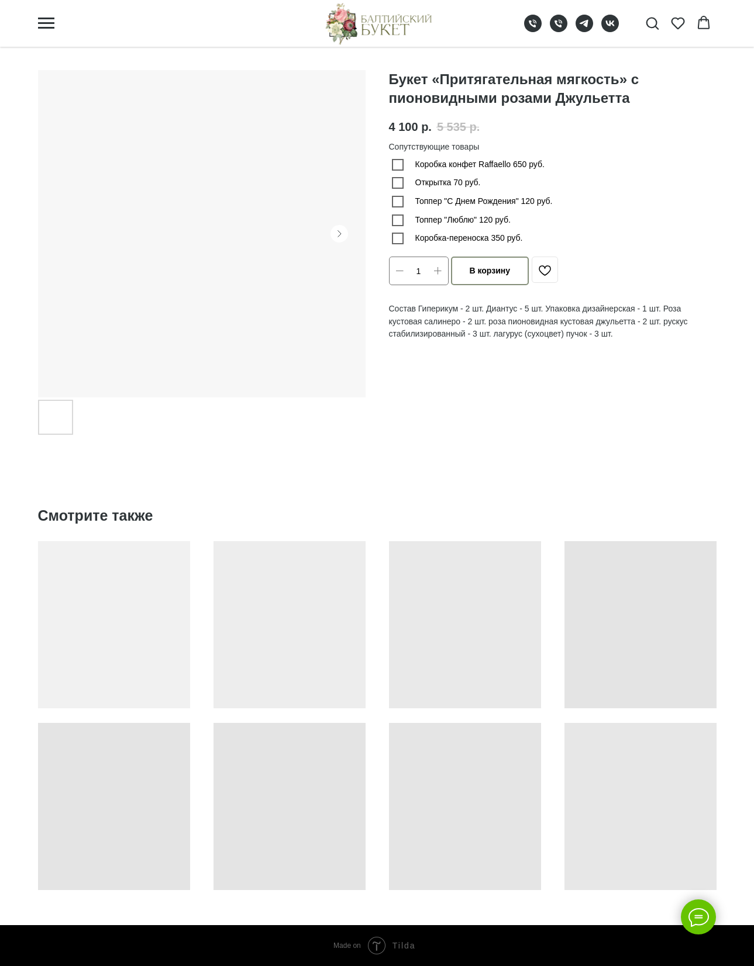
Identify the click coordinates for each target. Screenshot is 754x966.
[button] (652, 23)
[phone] (533, 29)
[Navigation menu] (46, 23)
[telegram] (584, 29)
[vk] (610, 29)
